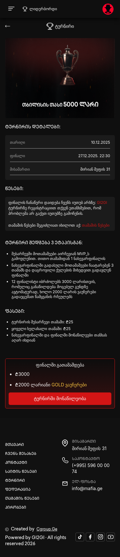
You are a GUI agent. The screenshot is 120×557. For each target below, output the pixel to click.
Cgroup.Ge (46, 530)
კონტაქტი (16, 463)
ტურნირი (15, 481)
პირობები (15, 508)
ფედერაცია (17, 490)
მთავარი (14, 445)
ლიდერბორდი (39, 9)
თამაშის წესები (95, 225)
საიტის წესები (21, 472)
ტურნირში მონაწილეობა (60, 398)
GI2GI (102, 202)
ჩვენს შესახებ (20, 454)
